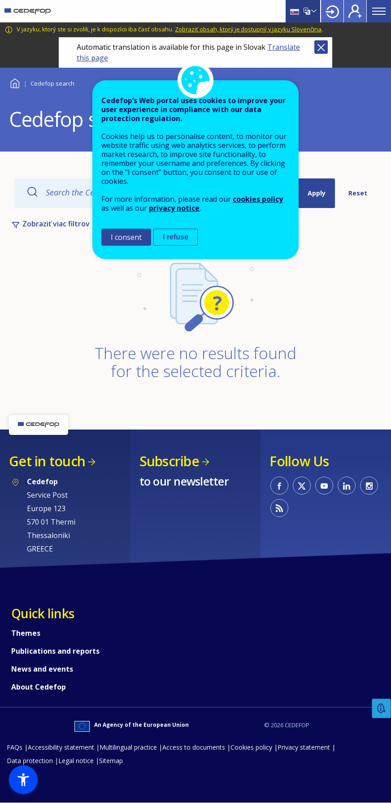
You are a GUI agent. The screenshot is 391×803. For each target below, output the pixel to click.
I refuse (175, 237)
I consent (126, 237)
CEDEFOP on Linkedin (347, 486)
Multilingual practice (128, 747)
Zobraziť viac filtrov (56, 224)
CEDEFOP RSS (279, 508)
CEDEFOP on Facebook (279, 486)
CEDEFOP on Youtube (324, 486)
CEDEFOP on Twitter (302, 486)
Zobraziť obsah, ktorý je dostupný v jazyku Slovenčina (248, 29)
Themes (25, 633)
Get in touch (47, 461)
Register (355, 11)
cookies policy (258, 199)
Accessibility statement (61, 747)
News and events (42, 669)
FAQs (14, 747)
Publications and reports (55, 651)
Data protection (30, 760)
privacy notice (174, 208)
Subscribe (169, 461)
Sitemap (111, 760)
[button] (23, 779)
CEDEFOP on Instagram (369, 486)
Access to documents (193, 747)
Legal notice (76, 760)
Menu (379, 11)
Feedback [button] (381, 708)
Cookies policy (251, 747)
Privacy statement (304, 747)
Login (332, 11)
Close (321, 47)
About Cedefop (38, 687)
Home (14, 82)
